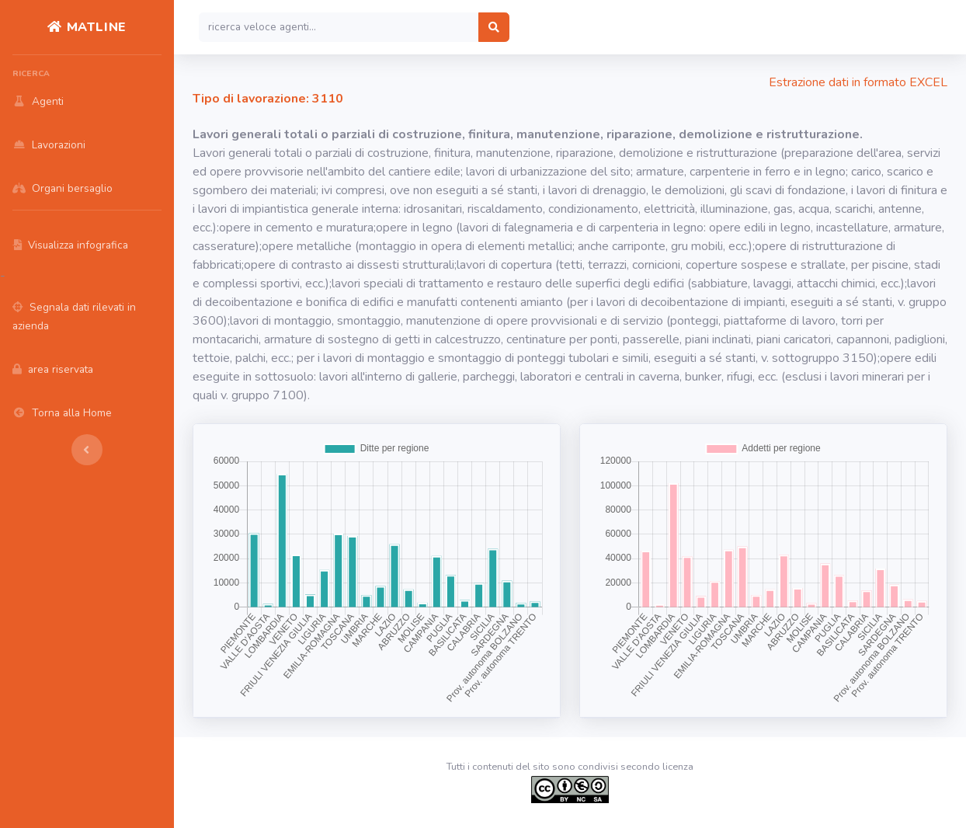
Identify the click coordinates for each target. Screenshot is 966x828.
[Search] (339, 27)
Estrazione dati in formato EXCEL (858, 82)
